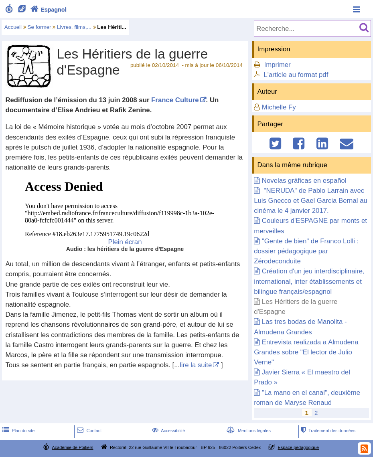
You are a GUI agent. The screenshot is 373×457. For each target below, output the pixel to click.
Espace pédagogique (298, 447)
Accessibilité (167, 430)
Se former (39, 27)
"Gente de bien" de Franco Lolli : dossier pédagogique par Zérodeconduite (306, 251)
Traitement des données (327, 430)
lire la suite (196, 365)
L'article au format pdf (296, 75)
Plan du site (17, 430)
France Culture (175, 100)
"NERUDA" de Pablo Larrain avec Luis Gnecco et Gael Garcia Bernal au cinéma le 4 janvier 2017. (310, 200)
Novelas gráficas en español (304, 180)
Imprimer (277, 65)
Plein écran (125, 242)
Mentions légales (248, 430)
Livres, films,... (74, 27)
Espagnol (47, 9)
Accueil (13, 27)
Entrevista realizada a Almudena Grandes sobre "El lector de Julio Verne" (306, 352)
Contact (88, 430)
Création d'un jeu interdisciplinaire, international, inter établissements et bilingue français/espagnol (309, 281)
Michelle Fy (279, 107)
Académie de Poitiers (72, 447)
